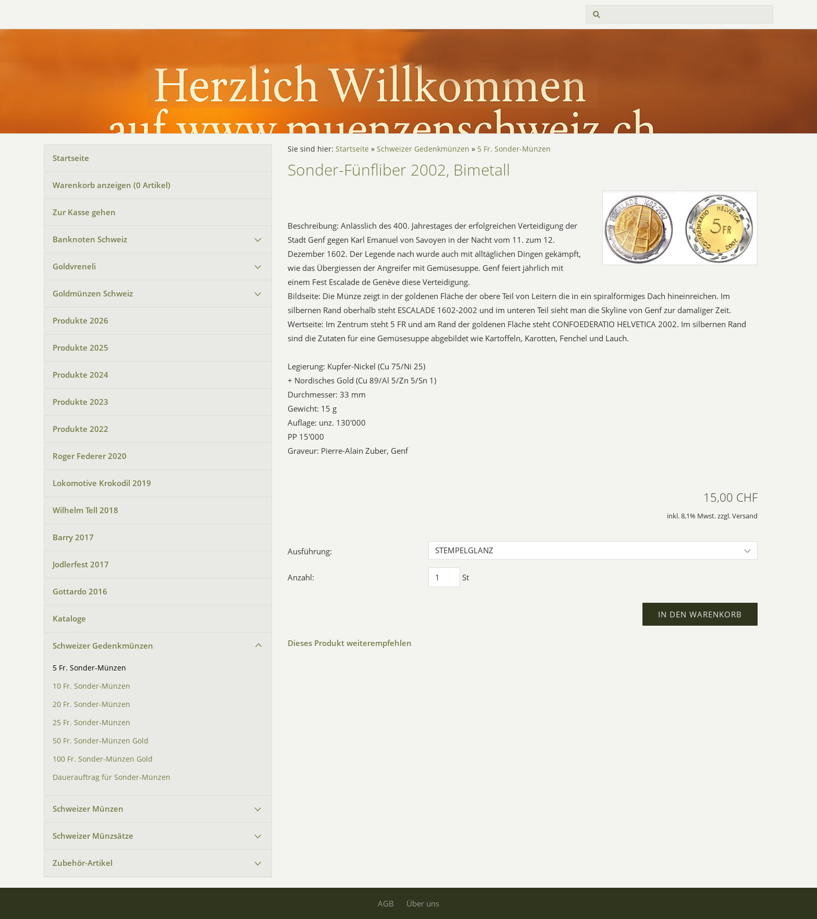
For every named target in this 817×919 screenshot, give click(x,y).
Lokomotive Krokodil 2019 (102, 483)
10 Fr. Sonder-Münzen (91, 686)
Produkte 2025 (80, 347)
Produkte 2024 (80, 374)
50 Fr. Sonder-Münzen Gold (100, 741)
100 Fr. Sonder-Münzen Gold (103, 759)
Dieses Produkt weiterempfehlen (350, 643)
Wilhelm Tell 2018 (85, 510)
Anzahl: (301, 577)
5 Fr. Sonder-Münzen (89, 668)
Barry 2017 (73, 537)
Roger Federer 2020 (90, 456)
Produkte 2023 (80, 401)
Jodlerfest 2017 (81, 564)
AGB (386, 903)
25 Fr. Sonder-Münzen (91, 722)
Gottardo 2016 (80, 591)
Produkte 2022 (80, 429)
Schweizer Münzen (88, 808)
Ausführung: (310, 551)
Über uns (422, 903)
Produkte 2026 (80, 320)
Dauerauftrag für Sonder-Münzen (111, 777)
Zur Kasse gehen (84, 212)
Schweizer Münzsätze (93, 835)
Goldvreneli (74, 266)
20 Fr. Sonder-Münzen (91, 704)
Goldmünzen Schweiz (93, 293)
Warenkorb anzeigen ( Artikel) (111, 185)
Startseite (71, 158)
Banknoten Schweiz (90, 239)
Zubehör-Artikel (83, 863)
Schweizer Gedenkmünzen (103, 645)
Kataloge (69, 618)
